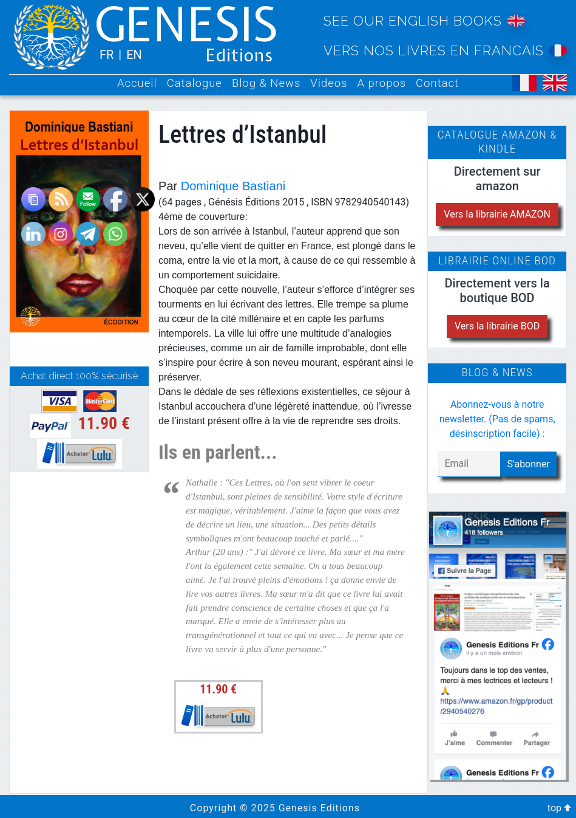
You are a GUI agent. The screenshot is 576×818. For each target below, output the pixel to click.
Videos (328, 83)
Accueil (137, 83)
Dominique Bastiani (233, 186)
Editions (239, 56)
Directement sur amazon (497, 178)
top (559, 808)
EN (134, 54)
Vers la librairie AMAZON (497, 214)
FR (107, 54)
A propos (381, 83)
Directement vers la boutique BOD (497, 290)
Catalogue (194, 83)
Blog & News (266, 83)
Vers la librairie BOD (497, 326)
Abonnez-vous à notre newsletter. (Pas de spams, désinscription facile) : (497, 419)
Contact (437, 83)
